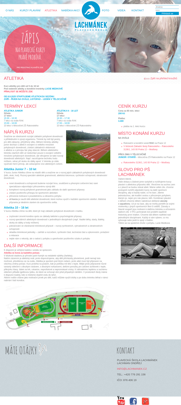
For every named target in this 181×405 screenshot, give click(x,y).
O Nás (10, 10)
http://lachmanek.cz (90, 18)
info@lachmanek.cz (132, 368)
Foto (105, 10)
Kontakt (138, 10)
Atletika (51, 10)
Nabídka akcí (70, 10)
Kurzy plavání (30, 10)
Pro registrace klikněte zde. (30, 68)
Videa (121, 10)
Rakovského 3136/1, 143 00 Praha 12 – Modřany (147, 162)
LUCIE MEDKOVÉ (54, 89)
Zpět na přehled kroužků (163, 78)
